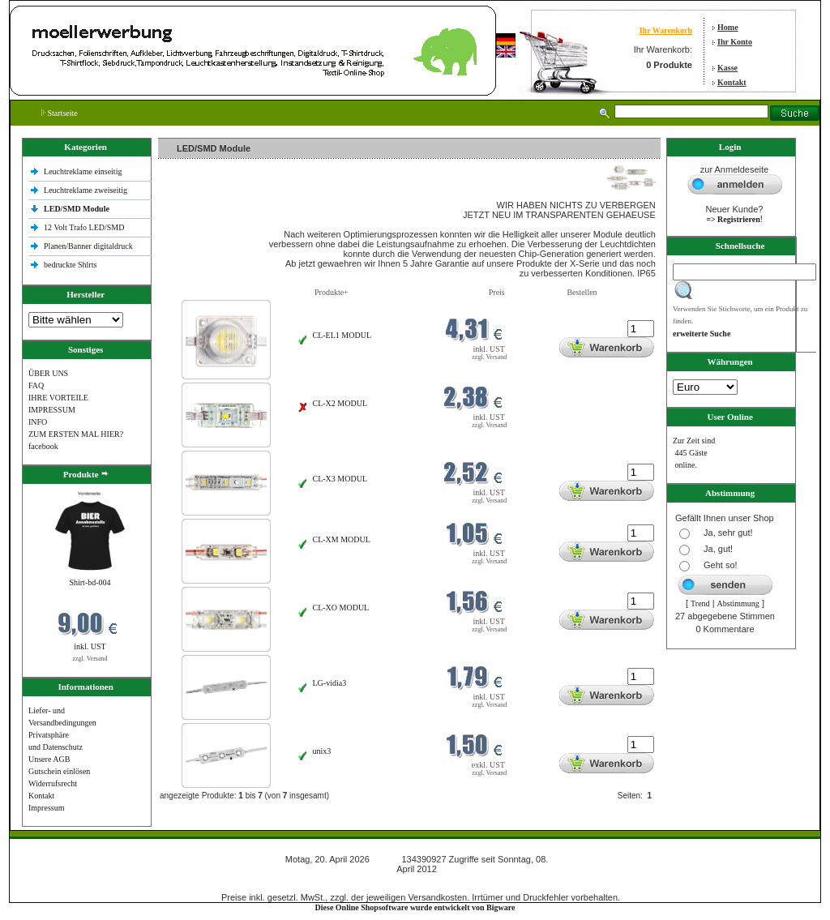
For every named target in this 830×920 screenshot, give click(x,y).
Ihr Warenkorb (666, 30)
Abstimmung (738, 603)
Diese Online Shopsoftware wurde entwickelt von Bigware (415, 907)
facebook (43, 446)
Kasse (727, 67)
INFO (37, 421)
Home (727, 27)
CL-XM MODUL (341, 539)
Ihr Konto (734, 41)
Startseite (59, 113)
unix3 (322, 751)
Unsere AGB (49, 759)
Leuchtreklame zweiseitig (87, 190)
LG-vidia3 (330, 682)
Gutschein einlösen (59, 771)
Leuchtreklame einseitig (84, 171)
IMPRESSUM (51, 409)
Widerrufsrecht (52, 783)
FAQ (36, 385)
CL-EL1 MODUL (342, 335)
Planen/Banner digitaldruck (88, 246)
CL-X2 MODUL (340, 403)
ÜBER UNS (48, 373)
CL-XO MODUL (341, 607)
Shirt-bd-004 (89, 582)
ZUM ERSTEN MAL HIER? (75, 434)
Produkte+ (331, 292)
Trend (700, 603)
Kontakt (732, 82)
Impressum (46, 807)
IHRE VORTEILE (58, 397)
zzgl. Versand (90, 658)
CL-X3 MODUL (340, 478)
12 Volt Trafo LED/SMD (84, 227)
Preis (497, 292)
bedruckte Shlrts (70, 264)
